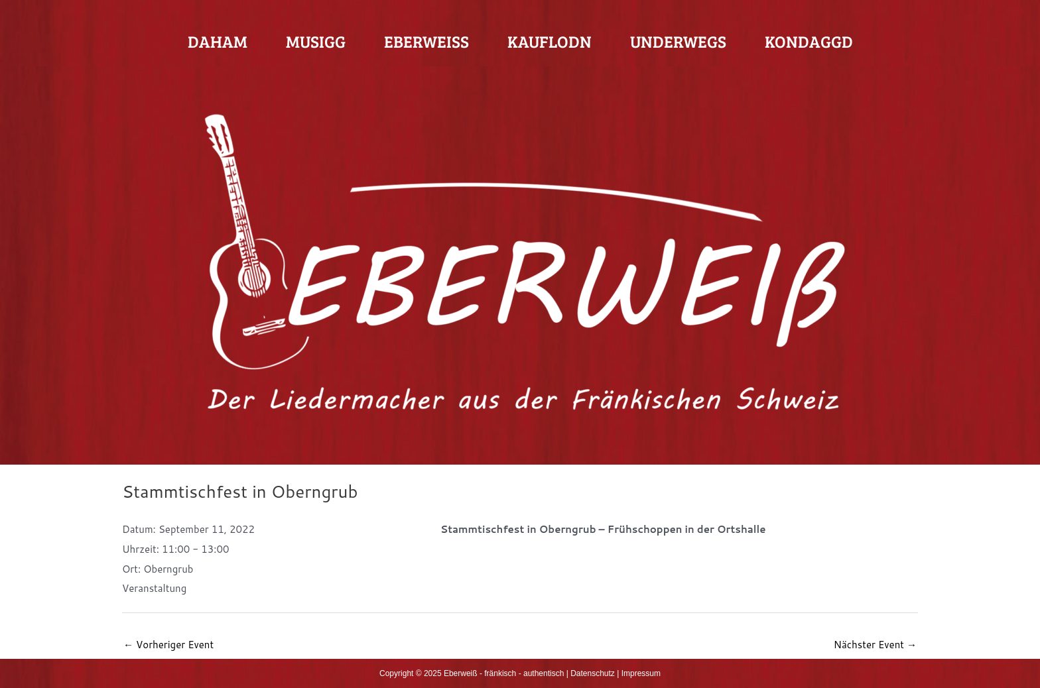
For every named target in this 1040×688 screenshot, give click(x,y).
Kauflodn (549, 41)
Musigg (316, 41)
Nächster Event (875, 645)
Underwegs (678, 41)
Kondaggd (809, 41)
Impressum (641, 673)
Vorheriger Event (168, 645)
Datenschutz (592, 673)
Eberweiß (426, 41)
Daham (217, 41)
